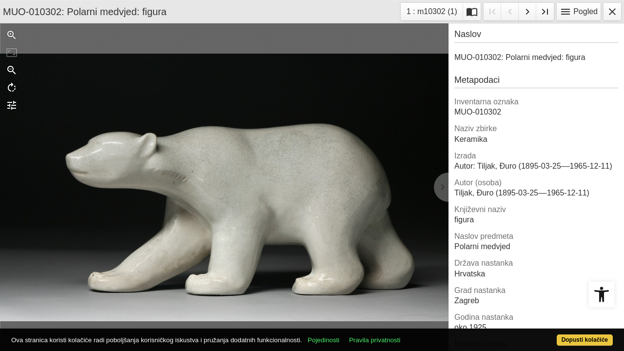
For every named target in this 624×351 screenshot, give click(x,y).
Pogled (579, 12)
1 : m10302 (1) (434, 10)
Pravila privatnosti (405, 334)
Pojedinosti (354, 334)
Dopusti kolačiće (551, 334)
